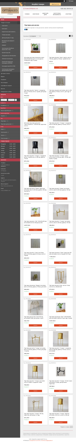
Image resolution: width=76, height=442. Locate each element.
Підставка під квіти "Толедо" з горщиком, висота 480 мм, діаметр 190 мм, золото (60, 123)
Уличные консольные (7, 58)
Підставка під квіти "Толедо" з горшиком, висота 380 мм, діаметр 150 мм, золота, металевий (60, 349)
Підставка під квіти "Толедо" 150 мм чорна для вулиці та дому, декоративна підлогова (60, 382)
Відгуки (2, 76)
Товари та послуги (5, 22)
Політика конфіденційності (47, 440)
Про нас (3, 88)
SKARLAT (4, 45)
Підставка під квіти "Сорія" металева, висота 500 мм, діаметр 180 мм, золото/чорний (35, 254)
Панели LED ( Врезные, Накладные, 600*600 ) (7, 62)
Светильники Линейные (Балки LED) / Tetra (8, 48)
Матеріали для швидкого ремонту (8, 41)
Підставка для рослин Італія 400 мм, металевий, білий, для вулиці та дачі (33, 317)
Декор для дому (45, 14)
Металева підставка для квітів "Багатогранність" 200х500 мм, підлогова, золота (35, 124)
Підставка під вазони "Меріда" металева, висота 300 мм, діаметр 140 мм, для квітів (35, 286)
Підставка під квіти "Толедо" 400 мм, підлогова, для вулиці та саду (34, 414)
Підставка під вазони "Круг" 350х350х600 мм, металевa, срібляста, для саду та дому (60, 317)
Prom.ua (45, 439)
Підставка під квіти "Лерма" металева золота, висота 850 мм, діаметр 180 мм (59, 189)
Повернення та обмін (6, 91)
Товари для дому (6, 34)
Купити (35, 67)
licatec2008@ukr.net (5, 190)
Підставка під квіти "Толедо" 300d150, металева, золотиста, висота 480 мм (59, 414)
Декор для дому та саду (8, 37)
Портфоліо (3, 79)
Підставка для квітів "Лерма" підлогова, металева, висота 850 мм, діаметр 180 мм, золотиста (35, 190)
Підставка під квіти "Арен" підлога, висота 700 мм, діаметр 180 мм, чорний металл (60, 58)
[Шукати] (18, 17)
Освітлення (5, 25)
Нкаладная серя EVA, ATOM (8, 66)
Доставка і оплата (5, 73)
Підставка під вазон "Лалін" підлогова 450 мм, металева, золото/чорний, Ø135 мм (60, 253)
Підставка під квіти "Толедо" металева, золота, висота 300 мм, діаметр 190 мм (59, 222)
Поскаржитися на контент (34, 440)
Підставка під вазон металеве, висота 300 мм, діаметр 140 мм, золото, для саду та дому (60, 92)
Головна (27, 14)
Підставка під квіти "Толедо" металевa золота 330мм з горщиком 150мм (34, 381)
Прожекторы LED (6, 52)
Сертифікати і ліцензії (6, 85)
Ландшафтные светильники (9, 55)
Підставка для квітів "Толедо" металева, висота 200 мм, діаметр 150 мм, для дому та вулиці (35, 349)
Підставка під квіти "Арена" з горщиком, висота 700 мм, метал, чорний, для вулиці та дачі (35, 92)
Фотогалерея (4, 82)
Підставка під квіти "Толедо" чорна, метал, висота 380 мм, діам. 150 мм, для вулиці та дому (60, 157)
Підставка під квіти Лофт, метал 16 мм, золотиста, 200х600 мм (59, 286)
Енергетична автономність (8, 31)
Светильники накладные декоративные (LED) (8, 69)
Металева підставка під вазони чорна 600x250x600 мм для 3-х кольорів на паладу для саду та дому (34, 59)
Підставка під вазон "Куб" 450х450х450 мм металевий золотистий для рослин (35, 222)
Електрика (4, 28)
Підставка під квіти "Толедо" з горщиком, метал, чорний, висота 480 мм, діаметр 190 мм (35, 157)
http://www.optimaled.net (7, 186)
